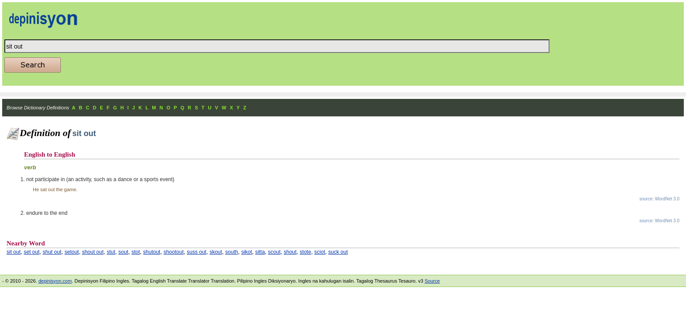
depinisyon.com (55, 281)
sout (124, 252)
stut (111, 252)
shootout (174, 252)
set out (31, 252)
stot (136, 252)
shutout (151, 252)
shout (290, 252)
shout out (92, 252)
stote (305, 252)
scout (274, 252)
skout (216, 252)
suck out (338, 252)
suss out (196, 252)
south (231, 252)
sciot (319, 252)
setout (71, 252)
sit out (14, 252)
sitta (260, 252)
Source (432, 281)
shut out (52, 252)
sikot (246, 252)
